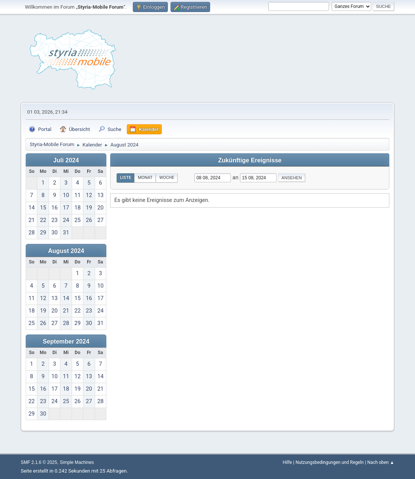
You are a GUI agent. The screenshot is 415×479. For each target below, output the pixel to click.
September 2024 (66, 341)
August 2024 (66, 250)
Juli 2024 (66, 160)
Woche (166, 177)
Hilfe (287, 462)
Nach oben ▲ (380, 462)
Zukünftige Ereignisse (249, 160)
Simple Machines (77, 462)
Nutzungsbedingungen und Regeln (329, 462)
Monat (145, 177)
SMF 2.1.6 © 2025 (39, 462)
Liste (125, 177)
